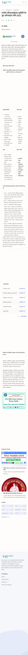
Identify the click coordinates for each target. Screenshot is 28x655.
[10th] (7, 506)
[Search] (26, 2)
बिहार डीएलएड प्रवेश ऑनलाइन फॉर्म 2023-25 (13, 493)
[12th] (20, 506)
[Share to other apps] (14, 20)
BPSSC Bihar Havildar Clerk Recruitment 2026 (14, 468)
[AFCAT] (20, 513)
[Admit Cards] (7, 513)
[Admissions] (20, 509)
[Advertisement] (14, 90)
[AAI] (7, 509)
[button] (6, 20)
